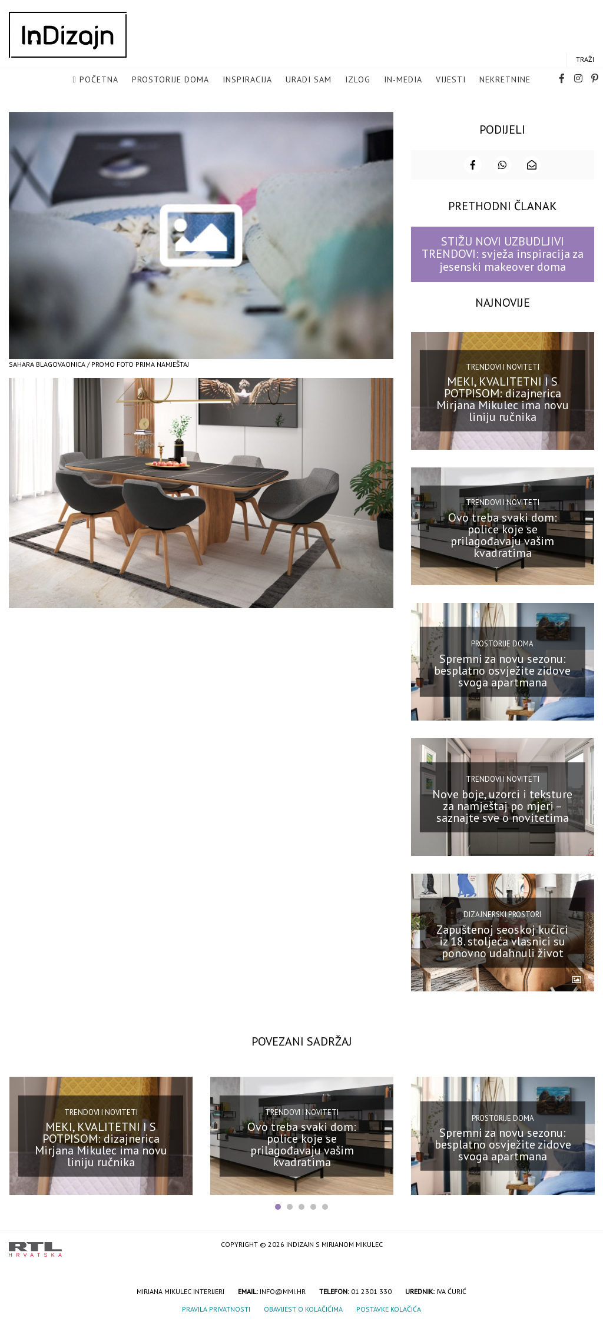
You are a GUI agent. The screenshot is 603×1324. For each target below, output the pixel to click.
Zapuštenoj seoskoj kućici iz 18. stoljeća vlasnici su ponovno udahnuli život (502, 940)
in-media (403, 80)
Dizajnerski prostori (502, 913)
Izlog (357, 80)
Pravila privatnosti (216, 1307)
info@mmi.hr (283, 1290)
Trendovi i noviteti (502, 366)
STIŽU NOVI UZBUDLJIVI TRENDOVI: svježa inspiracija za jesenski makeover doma (503, 253)
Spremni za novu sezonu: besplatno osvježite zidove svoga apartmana (502, 669)
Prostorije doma (170, 80)
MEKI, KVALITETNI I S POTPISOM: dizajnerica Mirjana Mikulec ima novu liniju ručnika (502, 398)
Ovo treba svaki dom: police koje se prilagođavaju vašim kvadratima (502, 533)
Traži (585, 59)
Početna (98, 80)
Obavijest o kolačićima (303, 1307)
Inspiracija (247, 80)
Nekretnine (505, 80)
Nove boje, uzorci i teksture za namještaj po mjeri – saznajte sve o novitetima (502, 804)
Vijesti (451, 80)
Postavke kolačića (388, 1307)
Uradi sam (309, 80)
